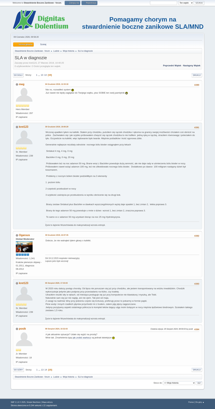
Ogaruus (24, 235)
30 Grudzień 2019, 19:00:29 (56, 127)
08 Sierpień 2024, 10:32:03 (56, 329)
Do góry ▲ (200, 402)
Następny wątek (191, 65)
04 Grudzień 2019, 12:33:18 (56, 84)
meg (21, 84)
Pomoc (191, 402)
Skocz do (158, 383)
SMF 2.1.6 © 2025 (18, 402)
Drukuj (197, 75)
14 (45, 75)
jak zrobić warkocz (82, 337)
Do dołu (18, 75)
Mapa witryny (47, 402)
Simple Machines (33, 402)
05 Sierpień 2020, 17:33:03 (56, 283)
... (39, 75)
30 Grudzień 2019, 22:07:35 (56, 235)
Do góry (18, 370)
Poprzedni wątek (172, 65)
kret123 (23, 126)
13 (42, 75)
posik (22, 328)
